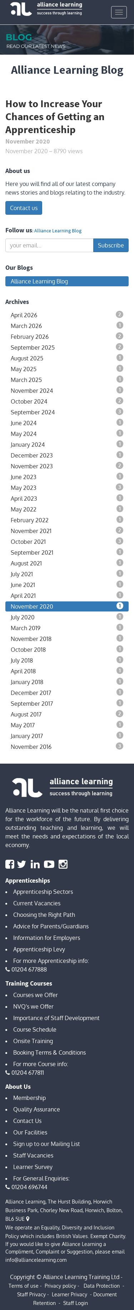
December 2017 (67, 692)
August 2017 (67, 714)
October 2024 (67, 401)
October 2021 (67, 541)
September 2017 (67, 703)
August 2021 (67, 563)
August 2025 (67, 358)
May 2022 (67, 509)
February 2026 (67, 336)
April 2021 (67, 595)
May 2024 (67, 433)
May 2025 (67, 369)
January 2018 (67, 682)
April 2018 (67, 671)
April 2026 (67, 315)
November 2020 (67, 606)
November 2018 (67, 638)
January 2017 (67, 736)
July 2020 (67, 617)
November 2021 (67, 531)
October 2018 (67, 649)
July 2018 (67, 660)
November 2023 (67, 466)
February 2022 (67, 520)
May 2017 (67, 725)
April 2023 (67, 498)
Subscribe (111, 245)
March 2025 (67, 379)
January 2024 (67, 444)
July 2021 (67, 574)
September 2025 (67, 347)
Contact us (24, 207)
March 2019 (67, 628)
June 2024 (67, 423)
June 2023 (67, 477)
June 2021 (67, 584)
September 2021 (67, 552)
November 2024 (67, 390)
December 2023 (67, 455)
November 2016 (67, 746)
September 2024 (67, 412)
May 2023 (67, 487)
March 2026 (67, 325)
